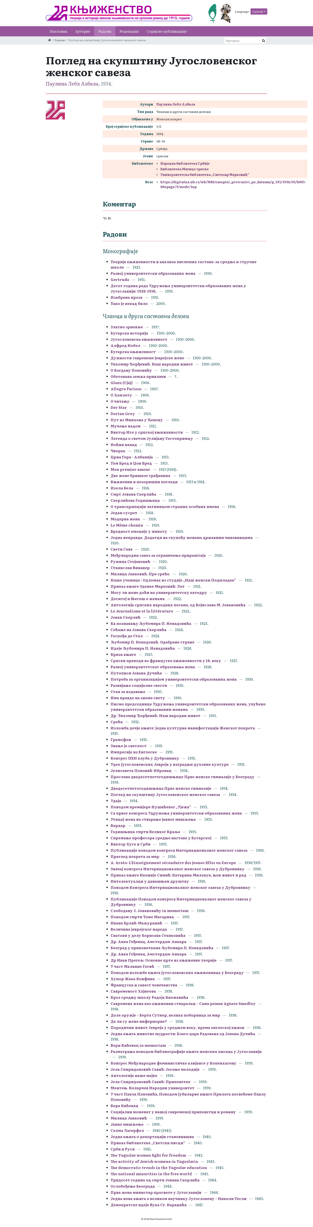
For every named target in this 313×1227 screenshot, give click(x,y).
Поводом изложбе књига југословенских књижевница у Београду (177, 972)
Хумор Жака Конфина (133, 978)
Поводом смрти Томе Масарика (142, 916)
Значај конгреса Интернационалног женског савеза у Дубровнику (178, 868)
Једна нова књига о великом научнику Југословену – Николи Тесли (179, 1198)
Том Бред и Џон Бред (131, 463)
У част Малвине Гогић (132, 966)
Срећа (117, 721)
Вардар (118, 825)
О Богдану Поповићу (131, 370)
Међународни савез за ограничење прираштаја (158, 555)
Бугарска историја (129, 333)
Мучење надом (126, 426)
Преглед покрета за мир (135, 856)
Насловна (58, 31)
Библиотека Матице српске (184, 168)
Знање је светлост (129, 745)
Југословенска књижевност (139, 339)
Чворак (118, 450)
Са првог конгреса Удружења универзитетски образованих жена (176, 813)
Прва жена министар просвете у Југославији (156, 1192)
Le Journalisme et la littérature (142, 611)
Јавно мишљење (127, 1124)
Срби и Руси (123, 1149)
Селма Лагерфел (127, 1130)
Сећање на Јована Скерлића (138, 629)
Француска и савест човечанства (144, 985)
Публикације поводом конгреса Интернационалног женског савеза (179, 850)
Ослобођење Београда (133, 1186)
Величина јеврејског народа (139, 929)
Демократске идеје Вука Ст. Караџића (149, 1204)
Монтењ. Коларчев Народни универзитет (152, 1088)
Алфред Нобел (125, 345)
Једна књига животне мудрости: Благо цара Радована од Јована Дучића (183, 1033)
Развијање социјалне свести (139, 685)
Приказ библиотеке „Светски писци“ (148, 1142)
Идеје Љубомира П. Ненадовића (143, 648)
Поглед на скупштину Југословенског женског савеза (165, 794)
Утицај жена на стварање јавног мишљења (153, 819)
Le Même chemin (127, 525)
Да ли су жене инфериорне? (139, 1021)
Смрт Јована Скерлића (133, 494)
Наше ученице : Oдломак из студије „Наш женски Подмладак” (173, 580)
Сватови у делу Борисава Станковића (148, 935)
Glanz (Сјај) (122, 382)
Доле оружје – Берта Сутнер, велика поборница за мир (165, 1015)
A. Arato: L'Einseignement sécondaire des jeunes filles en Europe (173, 862)
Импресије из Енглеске (134, 752)
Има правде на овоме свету (138, 697)
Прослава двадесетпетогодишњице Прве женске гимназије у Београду (183, 776)
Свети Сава (122, 549)
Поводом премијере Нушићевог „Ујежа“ (151, 807)
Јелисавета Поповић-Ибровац (141, 770)
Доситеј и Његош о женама (138, 598)
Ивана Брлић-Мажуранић (136, 923)
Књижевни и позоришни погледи (144, 481)
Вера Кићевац (124, 1105)
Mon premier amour (130, 469)
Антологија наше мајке (134, 1075)
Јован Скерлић (126, 617)
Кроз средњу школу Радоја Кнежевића (149, 997)
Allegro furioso (126, 388)
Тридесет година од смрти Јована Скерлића (155, 1180)
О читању (120, 401)
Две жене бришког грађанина (140, 475)
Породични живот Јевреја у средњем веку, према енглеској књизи (177, 1027)
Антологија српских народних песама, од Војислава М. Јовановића (178, 605)
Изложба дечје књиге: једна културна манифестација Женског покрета (183, 728)
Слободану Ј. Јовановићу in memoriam (149, 910)
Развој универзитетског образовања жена (153, 666)
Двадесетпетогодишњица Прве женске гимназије (161, 788)
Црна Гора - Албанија (132, 457)
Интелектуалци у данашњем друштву (150, 881)
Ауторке (82, 31)
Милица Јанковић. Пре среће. (140, 574)
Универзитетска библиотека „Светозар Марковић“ (204, 174)
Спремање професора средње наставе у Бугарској (161, 838)
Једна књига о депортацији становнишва (152, 1136)
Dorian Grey (123, 413)
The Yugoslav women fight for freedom (148, 1155)
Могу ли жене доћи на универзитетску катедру (159, 592)
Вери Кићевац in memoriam (138, 1045)
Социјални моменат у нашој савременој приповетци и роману (173, 1111)
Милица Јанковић (129, 1118)
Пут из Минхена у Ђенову (137, 419)
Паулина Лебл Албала (72, 83)
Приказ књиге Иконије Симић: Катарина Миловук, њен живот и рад (178, 875)
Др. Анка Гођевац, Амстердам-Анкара (148, 941)
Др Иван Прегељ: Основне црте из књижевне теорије (164, 960)
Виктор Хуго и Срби (131, 844)
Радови (104, 31)
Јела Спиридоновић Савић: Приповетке (150, 1081)
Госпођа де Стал (127, 635)
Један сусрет (124, 512)
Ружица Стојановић (130, 561)
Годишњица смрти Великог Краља (145, 831)
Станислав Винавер (130, 567)
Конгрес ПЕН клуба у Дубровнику (145, 758)
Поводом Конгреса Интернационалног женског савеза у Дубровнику (181, 887)
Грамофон (121, 739)
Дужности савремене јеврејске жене (147, 358)
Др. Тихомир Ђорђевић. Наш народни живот (155, 715)
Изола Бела (122, 488)
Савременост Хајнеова (133, 991)
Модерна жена (125, 519)
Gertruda (120, 279)
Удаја (116, 800)
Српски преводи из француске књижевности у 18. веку (166, 660)
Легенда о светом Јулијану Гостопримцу (152, 438)
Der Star (119, 407)
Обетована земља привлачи (138, 376)
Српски (257, 11)
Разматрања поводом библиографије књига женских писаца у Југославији (186, 1051)
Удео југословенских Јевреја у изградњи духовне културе (170, 764)
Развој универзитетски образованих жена (153, 273)
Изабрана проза (127, 297)
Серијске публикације (167, 31)
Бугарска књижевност (133, 351)
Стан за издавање (128, 691)
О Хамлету (121, 395)
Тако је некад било (129, 303)
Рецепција (129, 31)
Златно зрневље (127, 327)
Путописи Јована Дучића (136, 673)
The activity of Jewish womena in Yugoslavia (154, 1161)
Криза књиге (123, 654)
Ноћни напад (124, 444)
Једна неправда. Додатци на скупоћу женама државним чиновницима (182, 537)
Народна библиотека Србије (185, 163)
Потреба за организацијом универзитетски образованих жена (174, 679)
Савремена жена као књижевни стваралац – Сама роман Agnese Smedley (183, 1003)
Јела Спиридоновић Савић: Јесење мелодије (155, 1069)
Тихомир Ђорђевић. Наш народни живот (152, 364)
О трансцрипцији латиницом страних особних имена (165, 506)
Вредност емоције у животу (139, 531)
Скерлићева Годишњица (135, 500)
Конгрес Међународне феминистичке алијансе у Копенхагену (173, 1063)
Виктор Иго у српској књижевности (147, 432)
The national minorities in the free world (151, 1173)
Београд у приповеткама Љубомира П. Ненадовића (162, 947)
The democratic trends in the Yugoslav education (159, 1167)
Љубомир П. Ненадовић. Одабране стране (152, 642)
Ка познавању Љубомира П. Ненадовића (151, 623)
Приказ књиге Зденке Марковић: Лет (148, 586)
